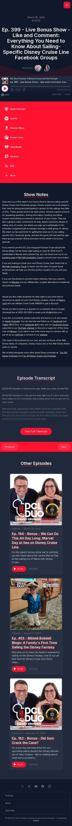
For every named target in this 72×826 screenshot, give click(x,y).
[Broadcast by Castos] (5, 94)
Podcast (9, 795)
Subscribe (56, 94)
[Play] (5, 88)
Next (64, 446)
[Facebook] (43, 786)
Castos (36, 820)
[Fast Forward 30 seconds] (24, 89)
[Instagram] (49, 786)
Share (67, 94)
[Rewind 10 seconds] (12, 89)
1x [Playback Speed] (18, 90)
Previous (10, 446)
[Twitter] (29, 786)
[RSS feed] (22, 786)
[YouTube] (36, 786)
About (8, 803)
